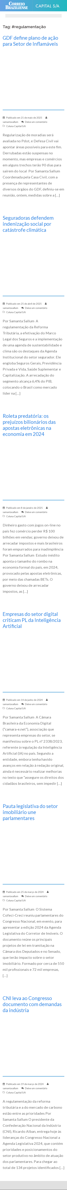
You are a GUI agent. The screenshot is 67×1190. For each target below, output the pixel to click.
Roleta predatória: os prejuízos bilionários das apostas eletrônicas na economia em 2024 (29, 425)
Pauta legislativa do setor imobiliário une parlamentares (30, 812)
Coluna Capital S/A (16, 126)
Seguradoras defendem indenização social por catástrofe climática (28, 224)
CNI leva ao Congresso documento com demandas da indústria (32, 1004)
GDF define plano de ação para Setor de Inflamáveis (30, 41)
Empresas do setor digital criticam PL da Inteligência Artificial (32, 620)
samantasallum (10, 121)
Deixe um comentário (36, 121)
